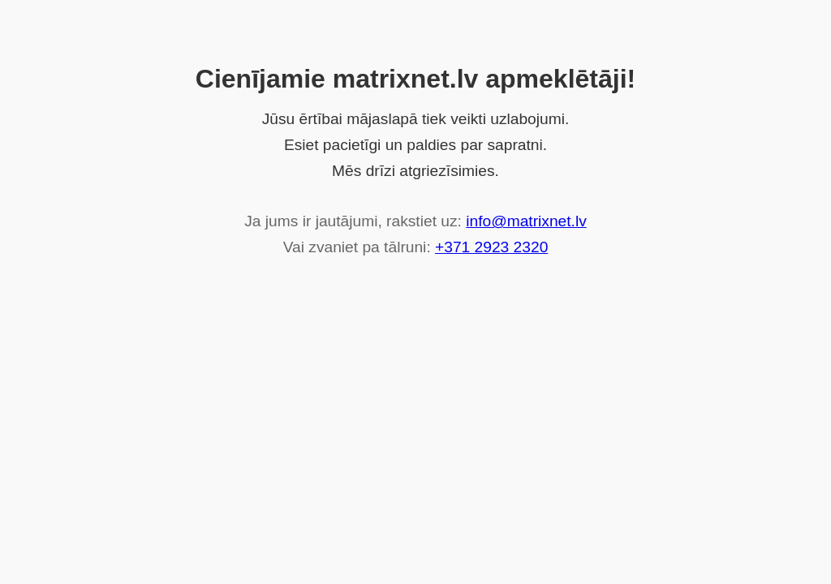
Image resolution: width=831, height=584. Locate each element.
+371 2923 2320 (491, 247)
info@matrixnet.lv (526, 221)
